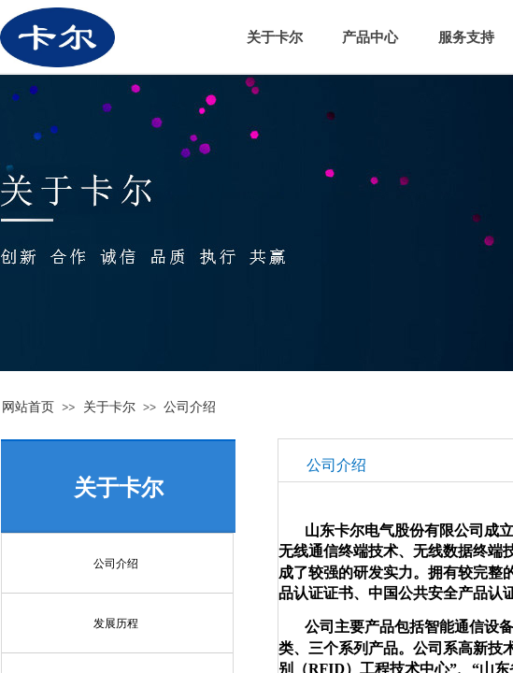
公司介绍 (190, 406)
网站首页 (28, 406)
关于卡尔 (109, 406)
